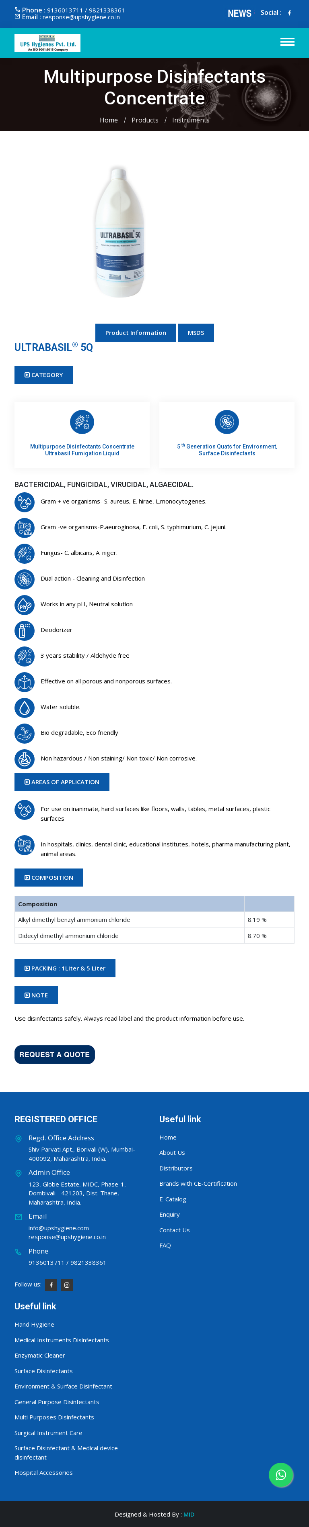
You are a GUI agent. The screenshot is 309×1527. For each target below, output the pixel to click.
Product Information (135, 332)
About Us (172, 1152)
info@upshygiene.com (59, 1228)
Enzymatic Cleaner (39, 1355)
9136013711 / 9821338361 (68, 1262)
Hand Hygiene (34, 1324)
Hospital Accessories (43, 1472)
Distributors (176, 1168)
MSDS (196, 332)
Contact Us (174, 1230)
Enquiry (169, 1214)
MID (189, 1514)
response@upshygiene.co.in (81, 17)
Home (109, 120)
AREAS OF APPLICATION (62, 782)
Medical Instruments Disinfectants (61, 1340)
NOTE (36, 995)
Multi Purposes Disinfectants (54, 1417)
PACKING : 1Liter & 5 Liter (65, 968)
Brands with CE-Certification (198, 1183)
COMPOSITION (49, 877)
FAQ (165, 1245)
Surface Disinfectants (43, 1371)
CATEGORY (44, 375)
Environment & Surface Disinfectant (63, 1386)
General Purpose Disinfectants (56, 1402)
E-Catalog (172, 1199)
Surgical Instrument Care (48, 1433)
